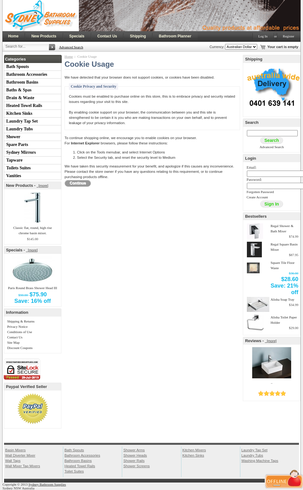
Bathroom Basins (22, 82)
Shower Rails (134, 461)
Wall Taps (12, 461)
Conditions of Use (19, 332)
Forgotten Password (260, 192)
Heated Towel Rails (24, 105)
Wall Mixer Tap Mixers (22, 466)
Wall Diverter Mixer (20, 455)
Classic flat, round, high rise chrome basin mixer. (32, 230)
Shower (13, 136)
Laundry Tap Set (22, 121)
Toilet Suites (74, 471)
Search (251, 122)
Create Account (257, 197)
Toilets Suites (18, 168)
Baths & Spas (18, 90)
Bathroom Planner (175, 36)
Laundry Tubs (19, 129)
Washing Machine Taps (259, 461)
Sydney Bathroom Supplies (47, 484)
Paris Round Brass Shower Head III (32, 288)
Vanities (13, 175)
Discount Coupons (20, 348)
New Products (43, 36)
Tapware (14, 160)
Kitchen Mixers (194, 450)
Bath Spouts (17, 66)
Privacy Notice (17, 326)
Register (288, 36)
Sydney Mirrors (21, 152)
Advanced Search (71, 47)
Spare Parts (17, 144)
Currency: (216, 47)
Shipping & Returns (21, 321)
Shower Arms (134, 450)
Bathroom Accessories (26, 74)
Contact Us (107, 36)
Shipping (138, 36)
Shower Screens (136, 466)
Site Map (13, 342)
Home (13, 36)
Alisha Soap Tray (282, 299)
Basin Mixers (15, 450)
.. (272, 382)
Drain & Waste (20, 97)
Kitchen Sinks (19, 113)
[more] (42, 185)
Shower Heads (135, 455)
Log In (263, 36)
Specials (76, 36)
